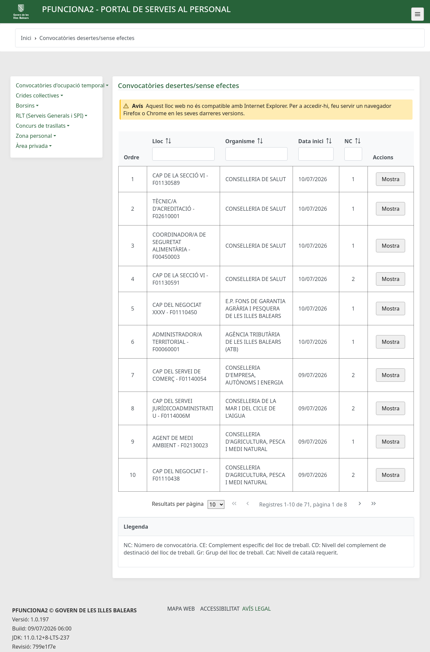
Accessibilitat (220, 608)
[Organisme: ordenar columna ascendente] (256, 148)
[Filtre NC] (353, 154)
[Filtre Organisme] (256, 154)
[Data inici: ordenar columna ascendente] (316, 148)
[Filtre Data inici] (316, 154)
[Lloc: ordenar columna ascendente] (183, 148)
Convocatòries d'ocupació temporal (60, 85)
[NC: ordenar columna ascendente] (353, 148)
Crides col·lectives (37, 95)
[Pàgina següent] (360, 503)
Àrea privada (32, 146)
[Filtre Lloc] (183, 154)
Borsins (25, 105)
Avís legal (256, 608)
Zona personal (34, 135)
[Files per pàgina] (216, 504)
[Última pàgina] (374, 503)
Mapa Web (181, 608)
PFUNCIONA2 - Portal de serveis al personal (136, 8)
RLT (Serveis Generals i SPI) (49, 115)
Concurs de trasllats (41, 125)
